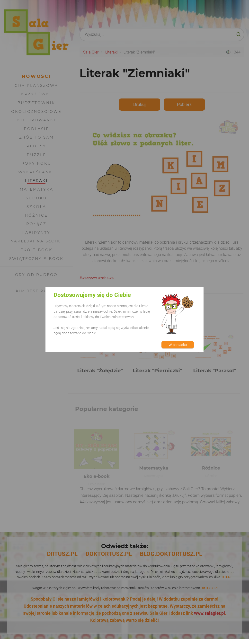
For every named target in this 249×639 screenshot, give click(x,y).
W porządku (178, 345)
